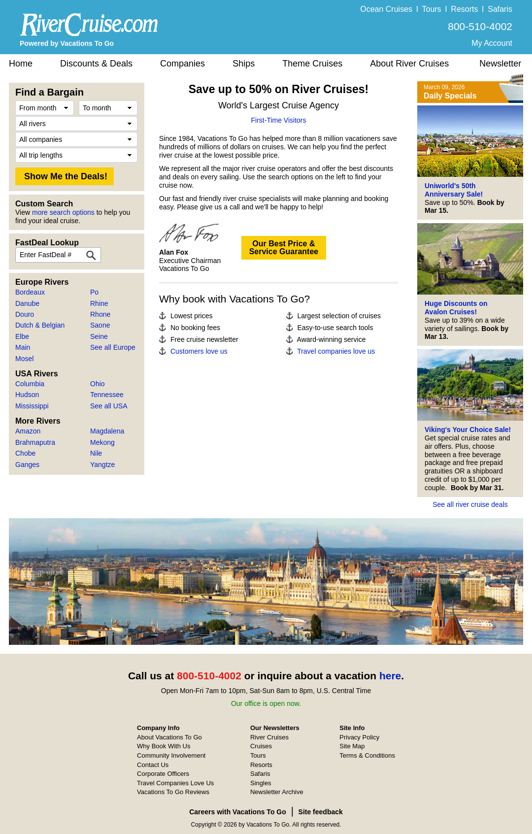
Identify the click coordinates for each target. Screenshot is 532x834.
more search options (63, 212)
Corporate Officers (163, 773)
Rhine (99, 303)
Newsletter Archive (276, 792)
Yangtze (102, 464)
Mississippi (32, 406)
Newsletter (500, 63)
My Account (491, 43)
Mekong (102, 442)
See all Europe (112, 347)
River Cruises (269, 737)
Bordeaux (30, 292)
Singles (260, 783)
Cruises (261, 746)
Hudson (27, 395)
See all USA (108, 406)
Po (94, 292)
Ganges (27, 464)
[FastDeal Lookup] (91, 255)
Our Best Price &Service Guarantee (284, 247)
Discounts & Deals (96, 63)
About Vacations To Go (169, 737)
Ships (244, 63)
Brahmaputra (35, 442)
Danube (27, 303)
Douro (24, 314)
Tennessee (107, 395)
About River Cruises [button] (409, 63)
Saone (100, 325)
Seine (99, 336)
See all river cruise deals (470, 504)
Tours (431, 9)
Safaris (500, 9)
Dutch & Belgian (40, 325)
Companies (182, 63)
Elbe (22, 336)
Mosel (24, 359)
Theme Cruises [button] (312, 63)
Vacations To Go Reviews (173, 792)
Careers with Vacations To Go (237, 812)
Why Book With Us (163, 746)
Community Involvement (171, 755)
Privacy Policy (359, 737)
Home (21, 63)
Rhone (100, 314)
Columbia (29, 384)
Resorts (464, 9)
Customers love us (199, 351)
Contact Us (152, 764)
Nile (96, 453)
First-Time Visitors (278, 120)
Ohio (97, 384)
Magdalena (107, 431)
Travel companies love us (336, 351)
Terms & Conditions (367, 755)
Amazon (27, 431)
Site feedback (321, 812)
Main (22, 347)
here (390, 675)
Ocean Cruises (386, 9)
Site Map (352, 746)
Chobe (25, 453)
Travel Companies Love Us (175, 783)
